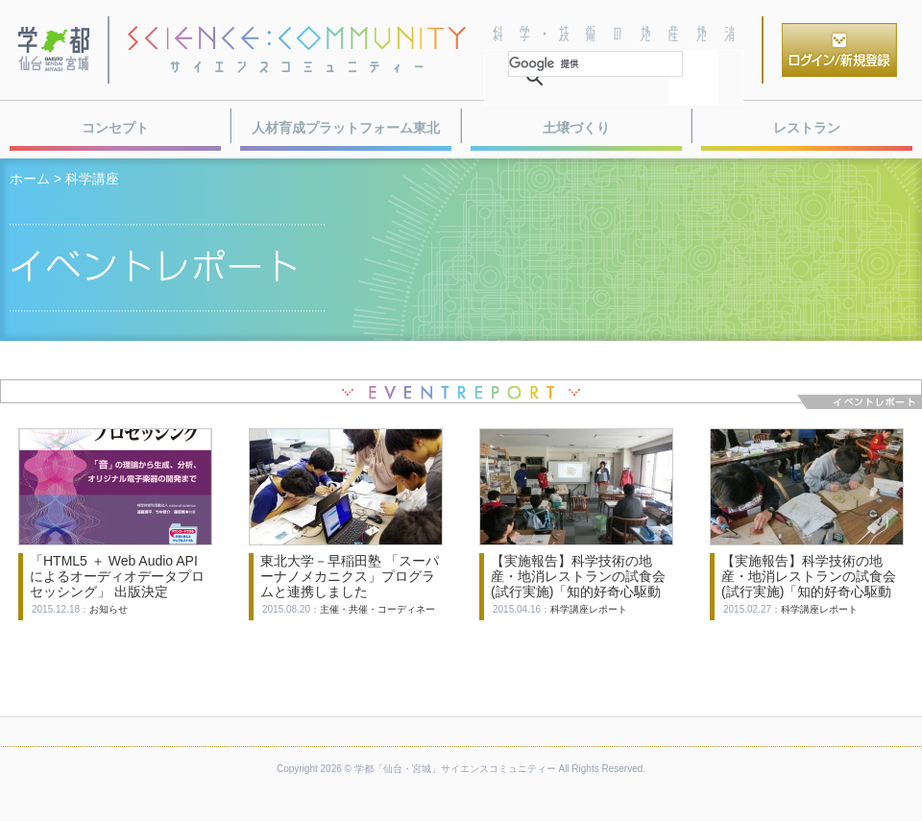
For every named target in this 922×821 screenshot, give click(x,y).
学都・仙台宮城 (54, 50)
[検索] (595, 64)
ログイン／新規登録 (839, 50)
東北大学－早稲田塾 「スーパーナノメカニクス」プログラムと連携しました (349, 576)
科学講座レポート (588, 609)
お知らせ (108, 609)
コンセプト (115, 127)
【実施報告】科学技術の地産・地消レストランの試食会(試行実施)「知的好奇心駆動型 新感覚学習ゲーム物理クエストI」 (810, 591)
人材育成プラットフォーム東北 (346, 127)
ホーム (30, 178)
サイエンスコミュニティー (297, 50)
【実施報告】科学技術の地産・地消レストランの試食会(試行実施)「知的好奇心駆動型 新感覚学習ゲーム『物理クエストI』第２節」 (580, 591)
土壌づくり (576, 127)
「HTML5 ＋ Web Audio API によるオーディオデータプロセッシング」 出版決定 (117, 576)
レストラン (806, 127)
